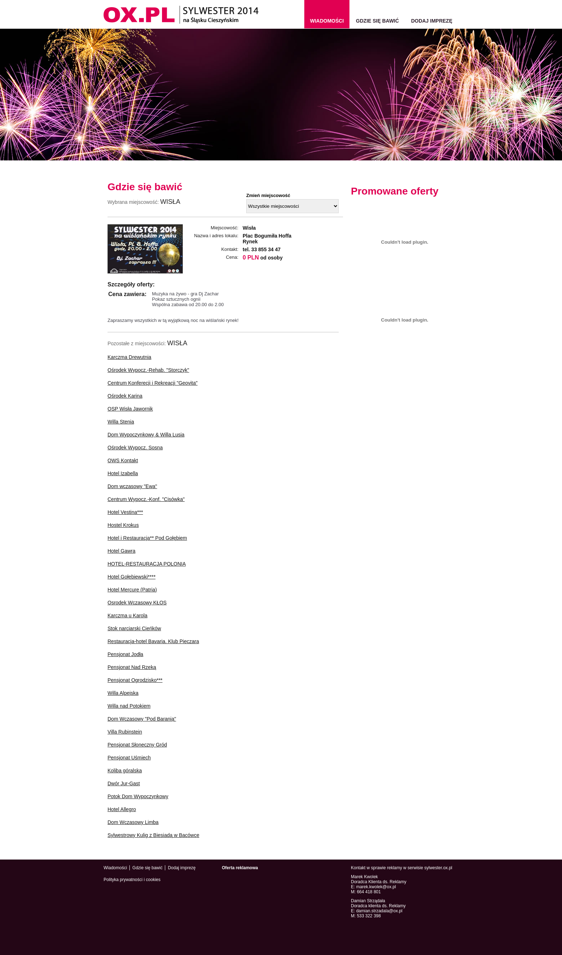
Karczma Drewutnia (129, 357)
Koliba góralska (125, 770)
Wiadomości (115, 867)
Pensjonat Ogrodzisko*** (135, 680)
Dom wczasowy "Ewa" (132, 486)
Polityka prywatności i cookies (132, 879)
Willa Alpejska (123, 693)
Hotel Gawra (121, 551)
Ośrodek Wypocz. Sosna (135, 447)
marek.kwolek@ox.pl (376, 886)
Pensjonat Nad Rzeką (132, 667)
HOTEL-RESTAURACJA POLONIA (147, 564)
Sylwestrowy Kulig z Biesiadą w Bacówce (153, 835)
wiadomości (327, 21)
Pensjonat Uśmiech (129, 757)
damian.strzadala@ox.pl (379, 910)
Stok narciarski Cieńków (134, 628)
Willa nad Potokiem (129, 706)
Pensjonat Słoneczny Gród (137, 745)
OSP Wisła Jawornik (130, 409)
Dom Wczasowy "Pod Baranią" (142, 719)
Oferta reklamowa (240, 867)
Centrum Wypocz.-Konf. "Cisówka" (146, 499)
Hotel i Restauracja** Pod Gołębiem (147, 538)
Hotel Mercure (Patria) (132, 590)
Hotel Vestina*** (125, 512)
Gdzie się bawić (377, 21)
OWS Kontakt (123, 460)
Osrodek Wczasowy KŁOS (137, 602)
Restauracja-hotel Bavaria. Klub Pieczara (153, 641)
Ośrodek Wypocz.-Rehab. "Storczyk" (148, 370)
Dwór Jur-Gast (124, 783)
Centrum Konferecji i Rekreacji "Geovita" (152, 383)
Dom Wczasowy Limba (133, 822)
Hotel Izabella (123, 473)
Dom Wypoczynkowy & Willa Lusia (146, 434)
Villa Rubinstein (125, 732)
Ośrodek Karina (125, 396)
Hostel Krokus (123, 525)
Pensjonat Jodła (125, 654)
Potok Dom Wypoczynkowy (138, 796)
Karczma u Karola (127, 615)
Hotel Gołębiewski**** (132, 577)
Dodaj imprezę (431, 21)
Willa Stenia (121, 422)
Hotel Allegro (122, 809)
